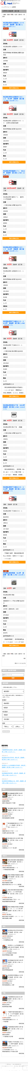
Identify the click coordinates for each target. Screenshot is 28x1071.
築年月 (20, 14)
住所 (15, 14)
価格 (4, 14)
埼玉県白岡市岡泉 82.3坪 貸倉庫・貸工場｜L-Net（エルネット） (14, 574)
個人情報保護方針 (17, 1064)
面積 (8, 14)
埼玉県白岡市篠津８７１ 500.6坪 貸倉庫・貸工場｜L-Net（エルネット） (14, 172)
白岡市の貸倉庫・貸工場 (11, 11)
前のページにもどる (20, 663)
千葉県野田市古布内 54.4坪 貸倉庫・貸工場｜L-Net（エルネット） (14, 750)
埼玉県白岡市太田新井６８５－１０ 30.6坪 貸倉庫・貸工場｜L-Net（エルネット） (13, 249)
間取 (11, 14)
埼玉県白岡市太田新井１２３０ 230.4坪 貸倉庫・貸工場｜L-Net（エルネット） (14, 24)
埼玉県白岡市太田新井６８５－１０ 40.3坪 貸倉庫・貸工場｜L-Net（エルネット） (13, 98)
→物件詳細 (21, 805)
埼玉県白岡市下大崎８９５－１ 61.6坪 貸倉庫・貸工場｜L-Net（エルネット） (14, 323)
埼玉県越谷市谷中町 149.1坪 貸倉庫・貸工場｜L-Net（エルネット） (13, 774)
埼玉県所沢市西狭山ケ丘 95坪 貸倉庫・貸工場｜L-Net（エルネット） (14, 782)
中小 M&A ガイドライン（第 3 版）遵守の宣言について (14, 1067)
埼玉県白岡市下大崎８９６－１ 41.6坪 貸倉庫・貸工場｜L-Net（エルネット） (14, 489)
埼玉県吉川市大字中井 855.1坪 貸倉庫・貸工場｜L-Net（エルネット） (13, 758)
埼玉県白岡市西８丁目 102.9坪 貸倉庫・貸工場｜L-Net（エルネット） (14, 407)
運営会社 (9, 1064)
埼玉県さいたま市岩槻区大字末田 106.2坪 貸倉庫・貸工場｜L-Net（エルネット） (14, 766)
